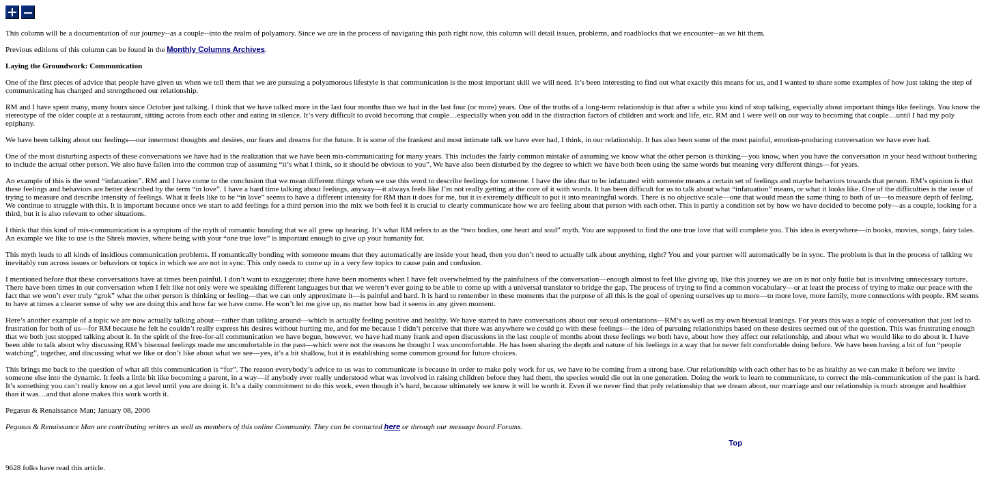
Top (735, 443)
